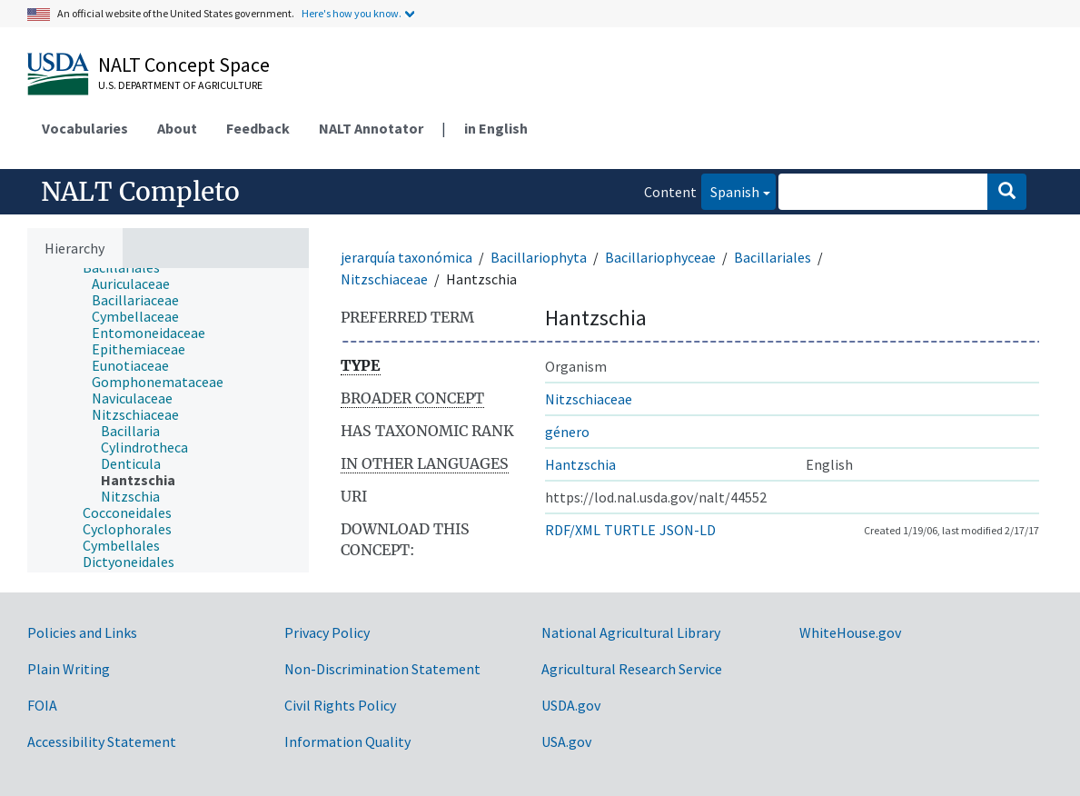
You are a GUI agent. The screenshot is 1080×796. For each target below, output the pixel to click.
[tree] (168, 420)
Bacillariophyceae (660, 257)
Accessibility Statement (101, 741)
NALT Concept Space (184, 64)
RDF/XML (572, 530)
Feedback (258, 128)
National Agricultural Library (630, 632)
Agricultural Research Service (631, 669)
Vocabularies (85, 128)
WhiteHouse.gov (850, 632)
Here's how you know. (351, 13)
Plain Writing (68, 669)
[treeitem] (138, 283)
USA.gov (566, 741)
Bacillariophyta (538, 257)
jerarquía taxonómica (406, 257)
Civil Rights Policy (340, 705)
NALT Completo (140, 191)
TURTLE (630, 530)
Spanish (730, 190)
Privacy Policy (327, 632)
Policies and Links (82, 632)
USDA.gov (570, 705)
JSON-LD (687, 530)
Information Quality (347, 741)
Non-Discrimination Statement (382, 669)
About (177, 128)
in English (496, 128)
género (567, 432)
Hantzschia (580, 464)
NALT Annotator (371, 128)
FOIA (42, 705)
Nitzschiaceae (384, 279)
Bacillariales (772, 257)
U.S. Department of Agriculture (180, 85)
